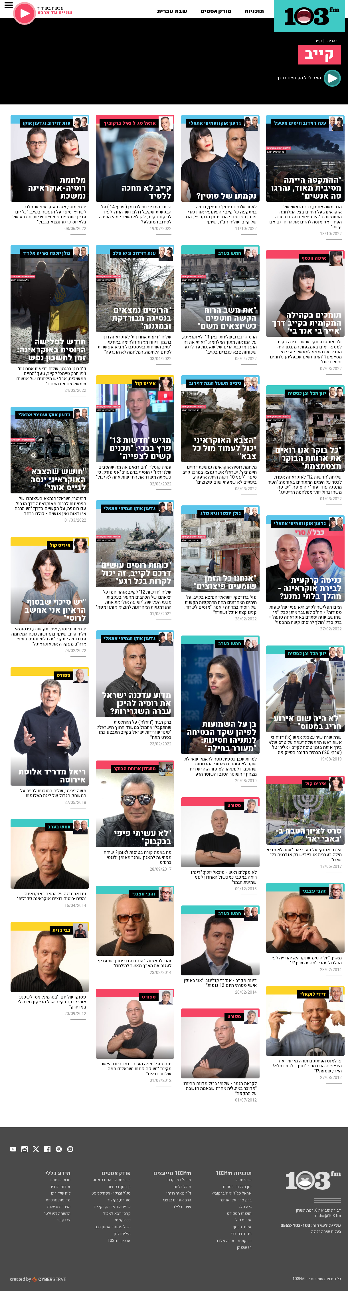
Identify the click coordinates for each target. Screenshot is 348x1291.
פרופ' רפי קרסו (178, 1180)
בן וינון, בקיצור (119, 1187)
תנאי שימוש (60, 1180)
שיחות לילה (182, 1207)
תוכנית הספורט (239, 1213)
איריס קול (243, 1220)
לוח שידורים (60, 1193)
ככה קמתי (123, 1220)
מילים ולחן (122, 1234)
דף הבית (334, 41)
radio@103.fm (328, 1216)
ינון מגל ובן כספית (237, 1187)
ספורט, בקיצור (119, 1200)
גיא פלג (245, 1207)
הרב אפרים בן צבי (177, 1200)
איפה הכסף (242, 1227)
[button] (254, 9)
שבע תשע (243, 1180)
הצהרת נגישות (58, 1207)
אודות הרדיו (60, 1187)
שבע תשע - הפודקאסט (112, 1180)
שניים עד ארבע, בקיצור (112, 1207)
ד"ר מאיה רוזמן (178, 1193)
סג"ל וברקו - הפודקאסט (111, 1193)
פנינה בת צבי (241, 1234)
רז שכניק (244, 1247)
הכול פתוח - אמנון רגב (113, 1227)
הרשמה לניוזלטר (57, 1213)
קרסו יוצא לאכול (117, 1213)
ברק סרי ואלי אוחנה (236, 1200)
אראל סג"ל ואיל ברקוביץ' (231, 1193)
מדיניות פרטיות (58, 1200)
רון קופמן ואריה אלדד (234, 1240)
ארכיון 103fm (119, 1240)
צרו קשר (63, 1220)
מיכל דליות (182, 1187)
